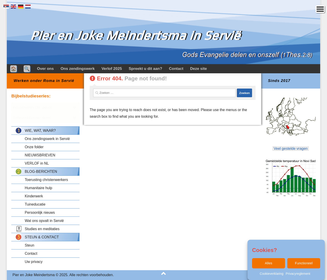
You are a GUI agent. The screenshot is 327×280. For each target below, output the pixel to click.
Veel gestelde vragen (291, 148)
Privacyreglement (298, 274)
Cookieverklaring (271, 274)
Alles (268, 264)
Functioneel (304, 264)
